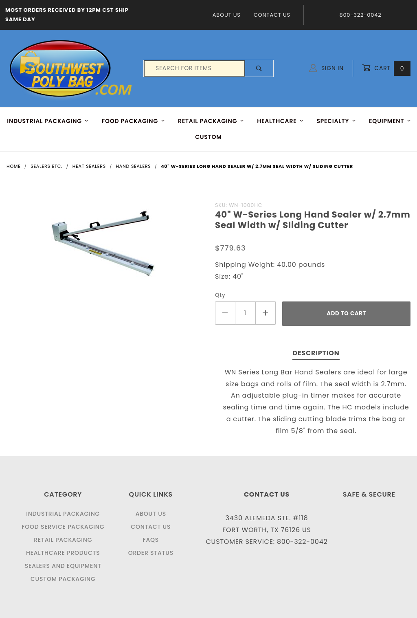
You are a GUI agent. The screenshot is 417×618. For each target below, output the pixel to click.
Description (315, 353)
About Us (227, 15)
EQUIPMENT (390, 121)
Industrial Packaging (63, 514)
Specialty (336, 121)
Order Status (150, 553)
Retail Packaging (63, 540)
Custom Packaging (63, 579)
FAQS (151, 540)
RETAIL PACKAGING (211, 121)
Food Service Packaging (63, 527)
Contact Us (272, 15)
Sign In (326, 68)
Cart (386, 68)
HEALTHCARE (280, 121)
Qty (220, 295)
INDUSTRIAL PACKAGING (47, 121)
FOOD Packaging (133, 121)
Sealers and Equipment (63, 566)
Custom (208, 137)
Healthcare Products (63, 553)
